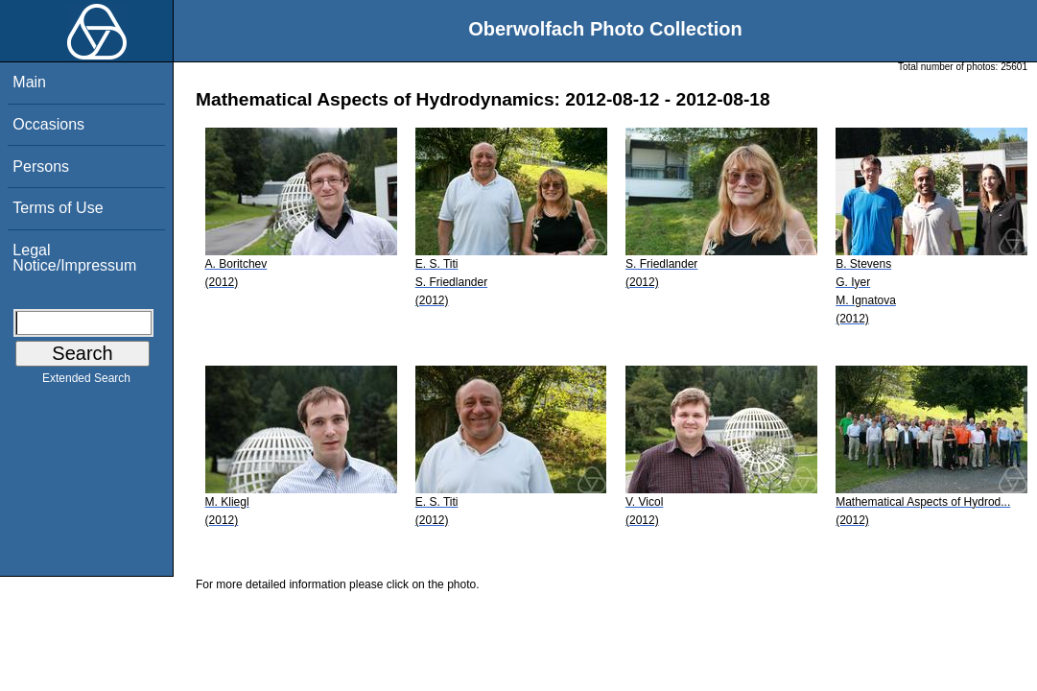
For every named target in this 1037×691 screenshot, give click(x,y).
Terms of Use (57, 208)
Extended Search (86, 382)
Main (29, 82)
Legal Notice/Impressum (74, 258)
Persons (40, 166)
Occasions (48, 124)
